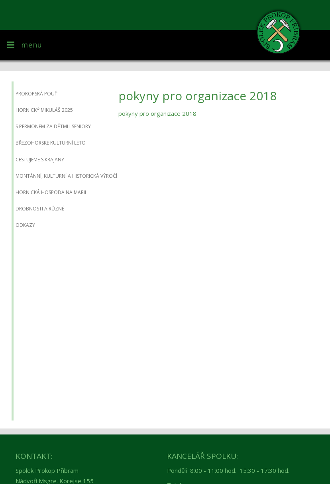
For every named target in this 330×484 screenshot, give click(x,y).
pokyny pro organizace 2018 (157, 113)
